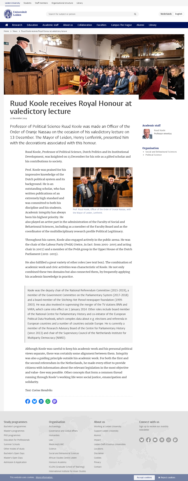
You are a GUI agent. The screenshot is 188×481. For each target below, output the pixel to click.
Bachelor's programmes (15, 426)
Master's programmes (14, 430)
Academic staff (50, 25)
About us (68, 25)
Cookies (97, 457)
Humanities (54, 435)
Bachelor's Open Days (14, 453)
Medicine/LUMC (56, 444)
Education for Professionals (17, 440)
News (15, 31)
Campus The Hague (121, 25)
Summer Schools (12, 444)
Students (27, 3)
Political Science (153, 154)
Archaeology (55, 426)
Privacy (97, 462)
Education (32, 25)
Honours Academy (57, 462)
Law (51, 440)
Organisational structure (62, 3)
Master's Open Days (13, 457)
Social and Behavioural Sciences (161, 151)
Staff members (41, 3)
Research (17, 25)
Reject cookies (168, 477)
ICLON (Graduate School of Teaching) (67, 466)
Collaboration (85, 25)
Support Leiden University (106, 430)
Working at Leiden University (107, 426)
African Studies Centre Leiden (63, 457)
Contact (97, 466)
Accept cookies (144, 477)
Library (80, 3)
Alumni (140, 25)
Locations (98, 448)
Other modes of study (14, 448)
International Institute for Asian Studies (67, 471)
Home (6, 31)
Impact (97, 440)
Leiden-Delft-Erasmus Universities (110, 444)
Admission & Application (15, 462)
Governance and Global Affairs (63, 430)
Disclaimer (99, 453)
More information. (44, 477)
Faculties (101, 25)
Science (52, 448)
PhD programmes (12, 435)
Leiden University (12, 3)
